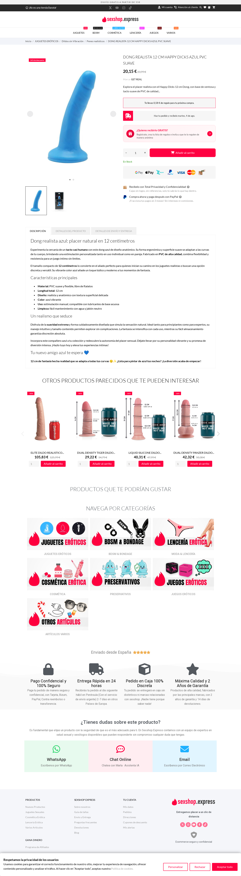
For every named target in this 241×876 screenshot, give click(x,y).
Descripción (38, 231)
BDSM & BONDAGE (120, 554)
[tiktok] (130, 7)
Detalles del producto (71, 231)
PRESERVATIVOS (120, 594)
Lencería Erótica (34, 822)
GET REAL (136, 79)
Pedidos (127, 812)
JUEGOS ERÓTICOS (183, 594)
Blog (76, 832)
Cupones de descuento (135, 822)
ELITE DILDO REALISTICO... (47, 452)
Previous (23, 433)
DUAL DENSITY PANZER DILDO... (193, 452)
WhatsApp (56, 759)
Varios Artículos (34, 827)
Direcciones (129, 817)
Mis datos (128, 806)
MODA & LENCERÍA (183, 554)
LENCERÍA (137, 31)
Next (217, 433)
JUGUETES (80, 31)
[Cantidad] (135, 152)
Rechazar (200, 866)
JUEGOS (155, 31)
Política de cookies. (122, 868)
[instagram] (123, 7)
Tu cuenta (129, 799)
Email (184, 759)
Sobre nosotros (82, 806)
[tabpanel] (71, 117)
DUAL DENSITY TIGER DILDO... (96, 452)
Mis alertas (129, 827)
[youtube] (117, 8)
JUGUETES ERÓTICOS (57, 554)
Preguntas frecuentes (85, 822)
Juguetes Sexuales (34, 812)
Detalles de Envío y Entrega (113, 231)
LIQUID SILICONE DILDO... (145, 452)
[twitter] (110, 7)
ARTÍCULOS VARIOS (57, 634)
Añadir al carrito (183, 152)
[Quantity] (34, 464)
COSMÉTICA (116, 31)
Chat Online (120, 759)
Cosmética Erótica (35, 817)
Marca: (127, 79)
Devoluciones (81, 827)
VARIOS (172, 31)
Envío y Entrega (82, 817)
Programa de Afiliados (37, 847)
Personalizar (175, 866)
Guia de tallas (81, 812)
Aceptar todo (225, 866)
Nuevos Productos (35, 806)
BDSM (98, 31)
